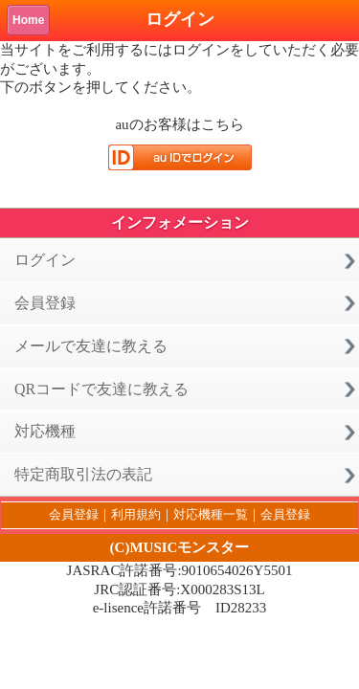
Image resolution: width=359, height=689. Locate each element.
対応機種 (45, 431)
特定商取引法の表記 (83, 474)
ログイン (45, 260)
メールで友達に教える (91, 346)
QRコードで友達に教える (101, 389)
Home (28, 20)
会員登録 (45, 303)
